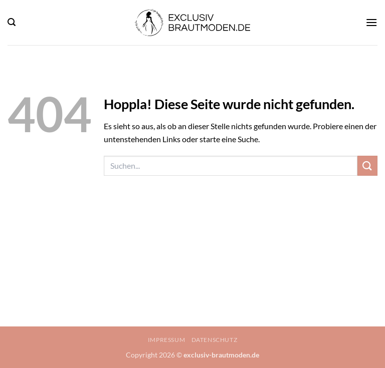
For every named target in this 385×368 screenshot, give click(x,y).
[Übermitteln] (367, 165)
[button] (12, 22)
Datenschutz (214, 339)
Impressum (166, 339)
